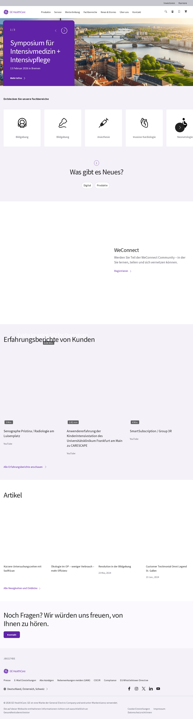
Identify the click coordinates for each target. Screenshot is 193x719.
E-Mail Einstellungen (25, 680)
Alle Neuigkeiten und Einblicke (22, 588)
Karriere (183, 3)
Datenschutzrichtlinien (140, 712)
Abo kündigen (47, 680)
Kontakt (11, 634)
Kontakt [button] (136, 12)
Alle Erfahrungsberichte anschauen (25, 467)
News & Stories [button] (108, 12)
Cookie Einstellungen (139, 708)
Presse (7, 680)
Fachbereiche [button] (90, 12)
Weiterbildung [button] (72, 12)
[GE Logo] (14, 11)
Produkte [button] (46, 12)
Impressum (159, 708)
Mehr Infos (18, 78)
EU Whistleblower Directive (134, 680)
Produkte (102, 185)
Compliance (110, 680)
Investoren (169, 3)
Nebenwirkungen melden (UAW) (73, 680)
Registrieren (123, 271)
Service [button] (58, 12)
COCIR (97, 680)
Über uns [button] (124, 12)
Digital (87, 185)
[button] (166, 14)
